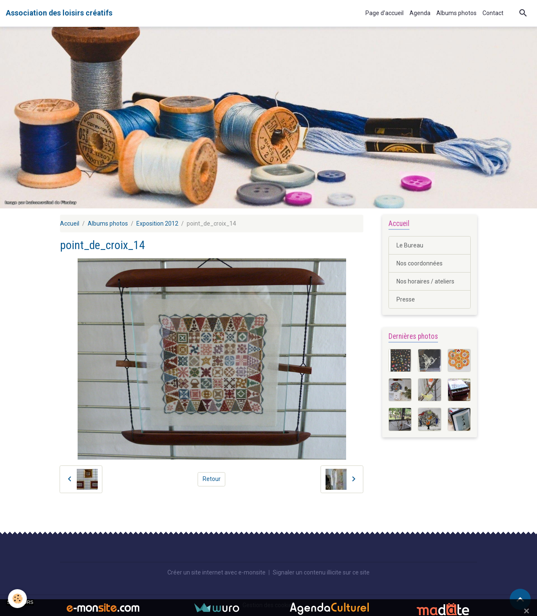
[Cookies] (17, 598)
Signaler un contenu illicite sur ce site (321, 572)
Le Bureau (409, 245)
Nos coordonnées (419, 263)
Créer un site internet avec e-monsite (216, 572)
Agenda (419, 13)
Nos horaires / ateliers (425, 281)
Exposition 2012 (157, 223)
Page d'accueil (384, 13)
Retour (212, 479)
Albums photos (456, 13)
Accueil (69, 223)
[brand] (59, 13)
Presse (405, 299)
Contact (492, 13)
